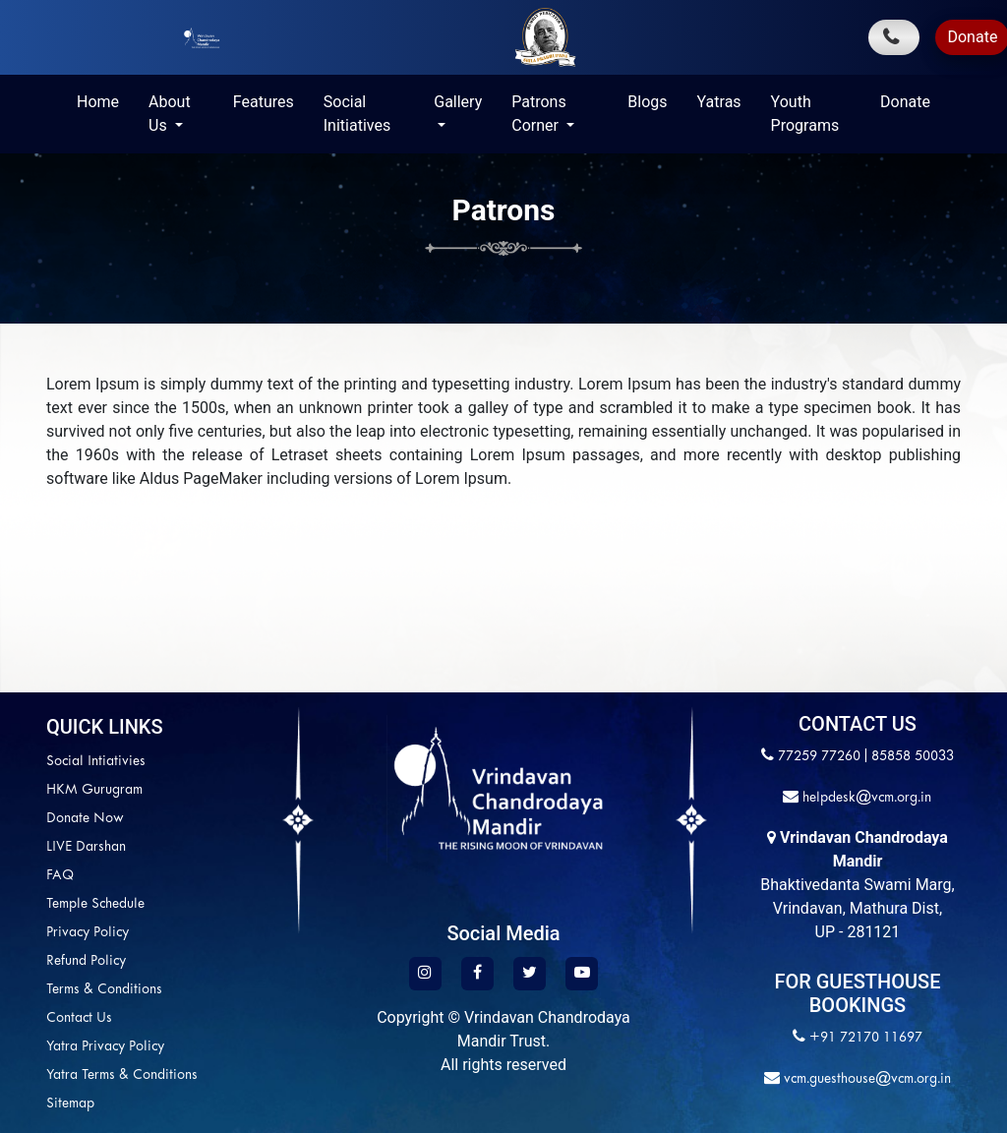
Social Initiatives (357, 113)
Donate (905, 101)
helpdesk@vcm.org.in (865, 798)
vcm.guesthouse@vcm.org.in (865, 1079)
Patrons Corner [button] (538, 113)
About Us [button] (169, 113)
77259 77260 (819, 756)
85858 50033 (912, 756)
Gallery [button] (458, 101)
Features (263, 101)
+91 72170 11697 (865, 1038)
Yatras (719, 101)
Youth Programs (805, 113)
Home (98, 101)
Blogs (647, 101)
